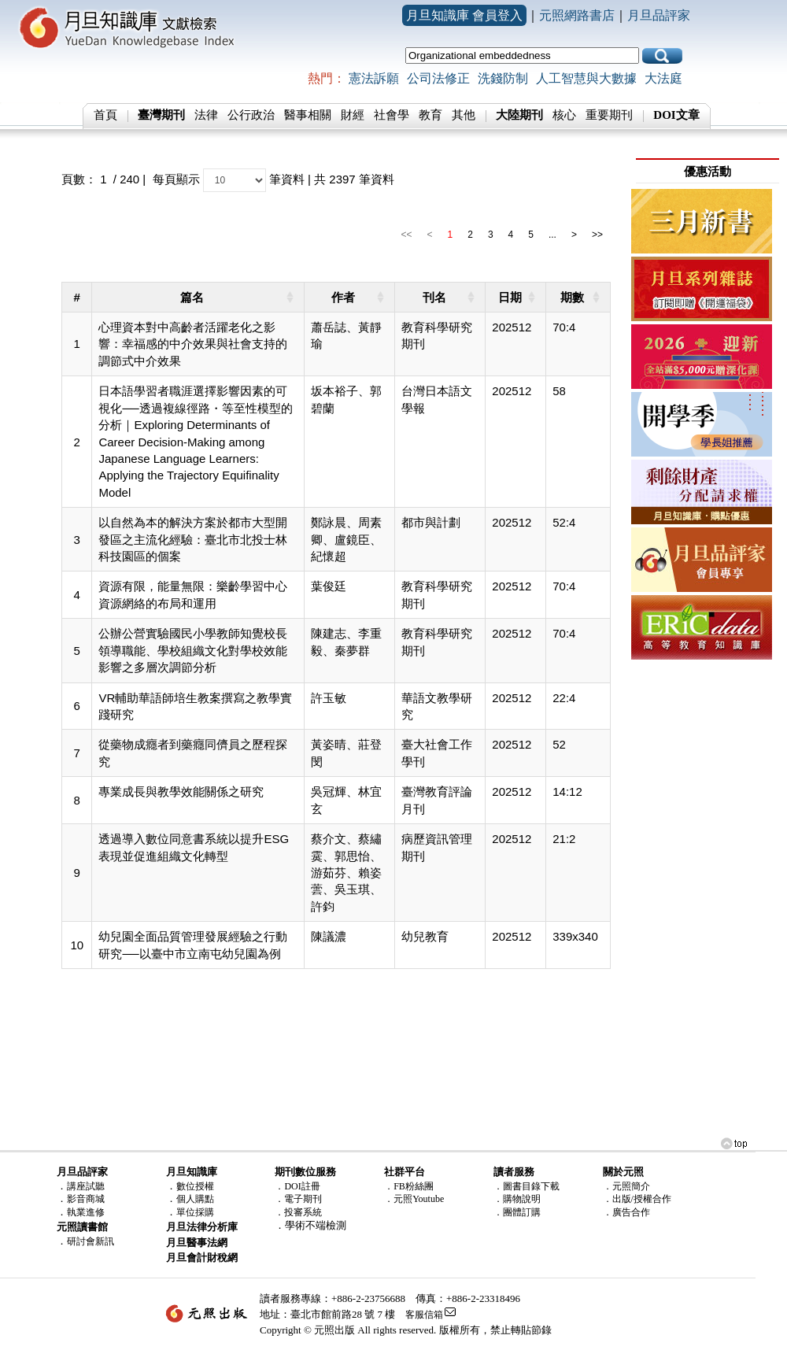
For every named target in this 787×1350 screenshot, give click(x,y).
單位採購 (195, 1212)
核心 (564, 115)
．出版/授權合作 (637, 1198)
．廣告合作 (626, 1212)
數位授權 (195, 1186)
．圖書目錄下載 (526, 1186)
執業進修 (86, 1212)
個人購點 (195, 1198)
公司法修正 (438, 78)
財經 (352, 115)
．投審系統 (298, 1212)
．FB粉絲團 (409, 1186)
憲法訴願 (374, 78)
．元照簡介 (626, 1186)
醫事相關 (307, 115)
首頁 (105, 115)
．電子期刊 (298, 1198)
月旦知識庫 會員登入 (464, 15)
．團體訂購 (517, 1212)
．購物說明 (517, 1198)
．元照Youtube (414, 1198)
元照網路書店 (577, 15)
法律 (206, 115)
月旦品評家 (658, 15)
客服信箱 (424, 1314)
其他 (463, 115)
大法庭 (663, 78)
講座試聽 (86, 1186)
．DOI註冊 (297, 1186)
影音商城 (86, 1198)
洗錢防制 (503, 78)
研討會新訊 (90, 1241)
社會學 (391, 115)
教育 (430, 115)
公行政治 (251, 115)
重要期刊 (609, 115)
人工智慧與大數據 (586, 78)
